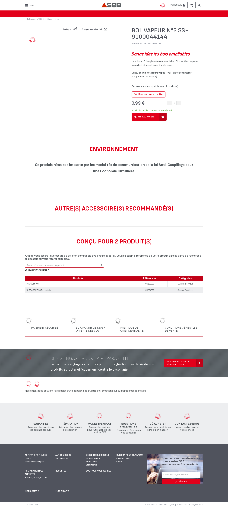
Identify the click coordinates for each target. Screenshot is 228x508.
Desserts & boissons (97, 455)
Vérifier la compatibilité (148, 94)
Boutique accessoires (98, 470)
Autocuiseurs (63, 455)
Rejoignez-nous (196, 504)
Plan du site (62, 491)
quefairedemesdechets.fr (132, 390)
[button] (178, 5)
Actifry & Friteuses (36, 455)
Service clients (150, 504)
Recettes (60, 470)
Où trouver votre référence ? (37, 270)
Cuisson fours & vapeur (129, 455)
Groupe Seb (182, 504)
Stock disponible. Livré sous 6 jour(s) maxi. (152, 110)
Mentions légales (166, 504)
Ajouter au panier (144, 116)
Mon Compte (32, 491)
